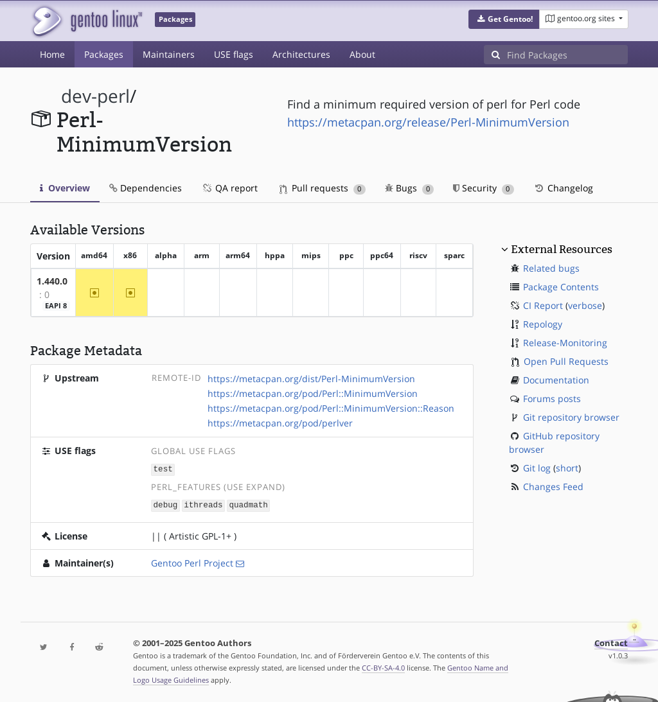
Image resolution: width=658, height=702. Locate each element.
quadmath (248, 503)
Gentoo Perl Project (192, 562)
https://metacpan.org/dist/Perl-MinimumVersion (311, 379)
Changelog (563, 188)
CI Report (543, 305)
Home (52, 54)
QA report (229, 188)
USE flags (233, 54)
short (567, 468)
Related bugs (551, 268)
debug (166, 503)
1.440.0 (52, 281)
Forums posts (552, 398)
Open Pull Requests (566, 361)
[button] (504, 19)
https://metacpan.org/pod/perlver (280, 423)
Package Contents (561, 287)
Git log (537, 468)
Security (483, 188)
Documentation (556, 380)
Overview (65, 188)
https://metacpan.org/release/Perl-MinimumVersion (428, 122)
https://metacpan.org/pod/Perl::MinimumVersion (313, 393)
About (362, 54)
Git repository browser (571, 417)
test (163, 468)
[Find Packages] (567, 54)
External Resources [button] (561, 249)
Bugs (409, 188)
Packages (103, 54)
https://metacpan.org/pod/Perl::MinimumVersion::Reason (331, 408)
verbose (585, 305)
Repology (542, 324)
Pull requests (323, 188)
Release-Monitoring (565, 343)
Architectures (301, 54)
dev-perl (95, 96)
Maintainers (169, 54)
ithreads (203, 503)
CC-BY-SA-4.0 (383, 666)
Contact (611, 641)
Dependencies (145, 188)
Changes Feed (553, 486)
